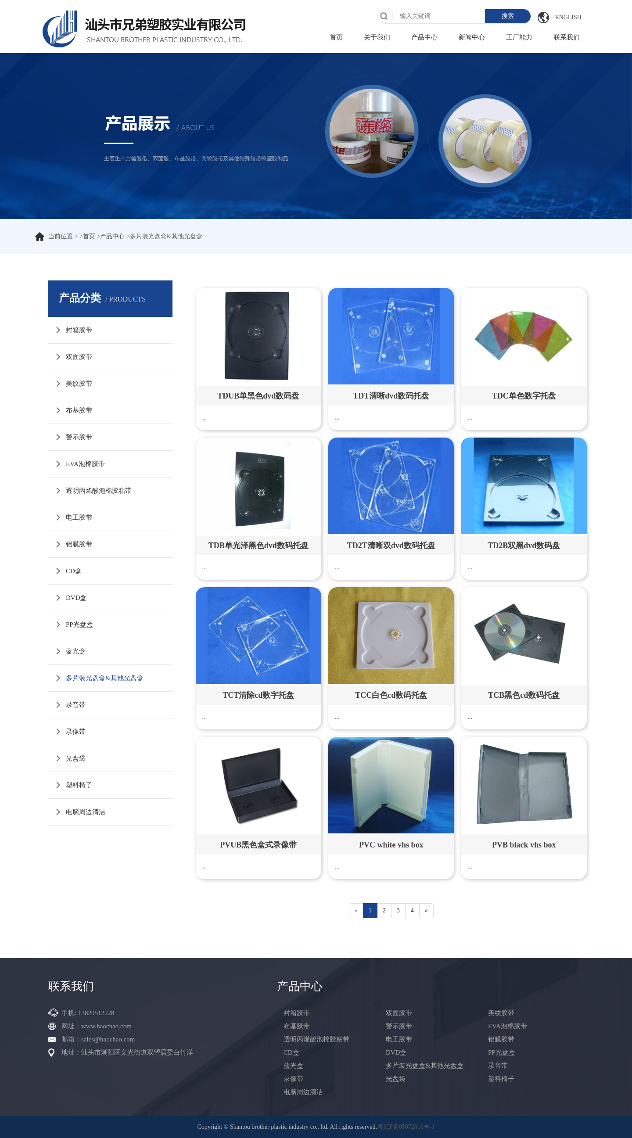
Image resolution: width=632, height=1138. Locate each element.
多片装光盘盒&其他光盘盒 (105, 678)
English (568, 17)
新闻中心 (472, 37)
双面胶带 (79, 356)
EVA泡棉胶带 (85, 463)
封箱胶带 (79, 330)
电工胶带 (79, 517)
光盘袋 (76, 758)
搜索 (508, 16)
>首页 (87, 236)
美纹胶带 (79, 383)
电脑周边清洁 (85, 811)
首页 (336, 37)
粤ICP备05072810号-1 (405, 1127)
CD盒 (74, 570)
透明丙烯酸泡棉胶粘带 (99, 490)
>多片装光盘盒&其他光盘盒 (164, 236)
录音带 (76, 704)
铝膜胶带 (79, 544)
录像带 (76, 731)
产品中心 (424, 37)
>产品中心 (111, 236)
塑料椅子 (79, 785)
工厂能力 (519, 37)
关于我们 (377, 37)
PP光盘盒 (79, 624)
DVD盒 (76, 597)
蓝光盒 (76, 651)
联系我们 (566, 37)
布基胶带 (79, 410)
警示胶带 (79, 437)
